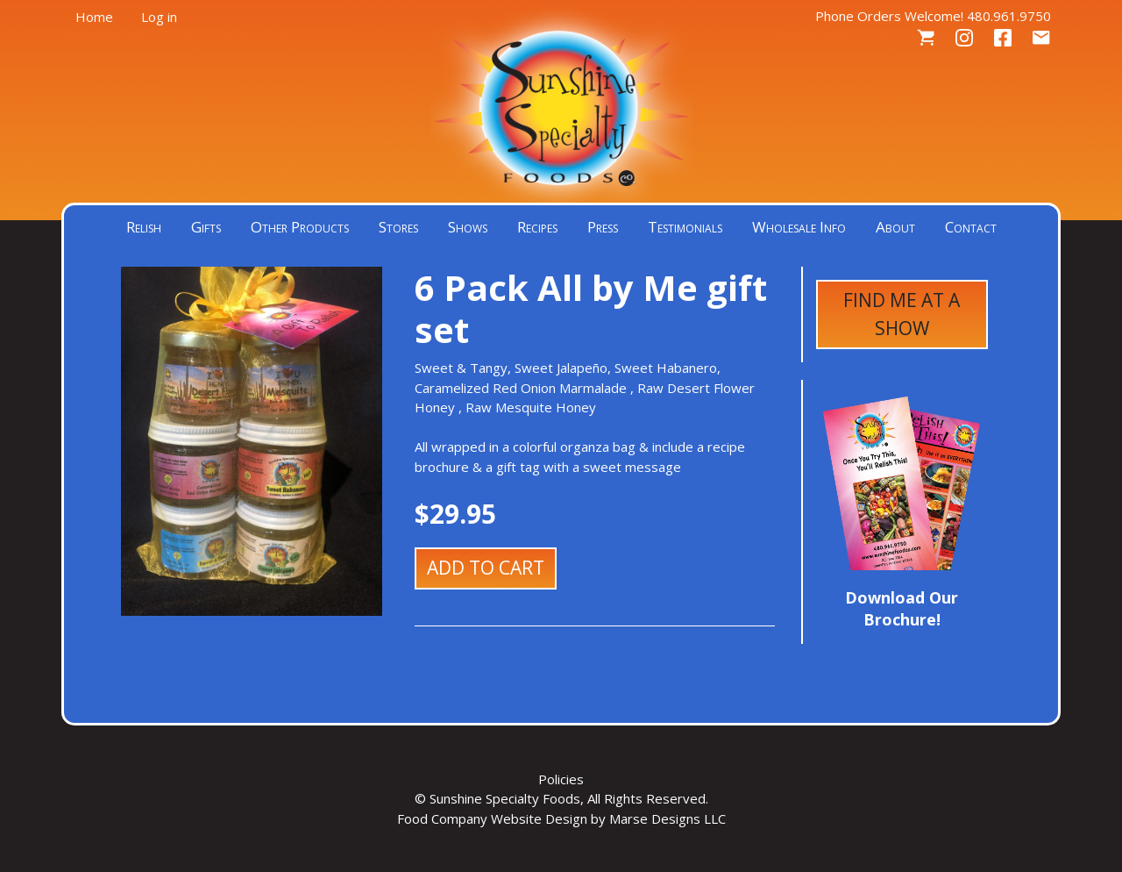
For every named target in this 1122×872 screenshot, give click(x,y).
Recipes (537, 227)
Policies (561, 779)
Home (94, 16)
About (895, 227)
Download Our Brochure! (901, 608)
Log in (159, 16)
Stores (398, 227)
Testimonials (685, 227)
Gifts (206, 227)
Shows (467, 227)
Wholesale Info (799, 227)
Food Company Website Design (492, 818)
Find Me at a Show (901, 314)
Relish (143, 227)
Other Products (300, 227)
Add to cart (485, 567)
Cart (925, 38)
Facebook (1003, 38)
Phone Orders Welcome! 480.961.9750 (933, 16)
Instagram (964, 38)
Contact (1041, 38)
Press (602, 227)
